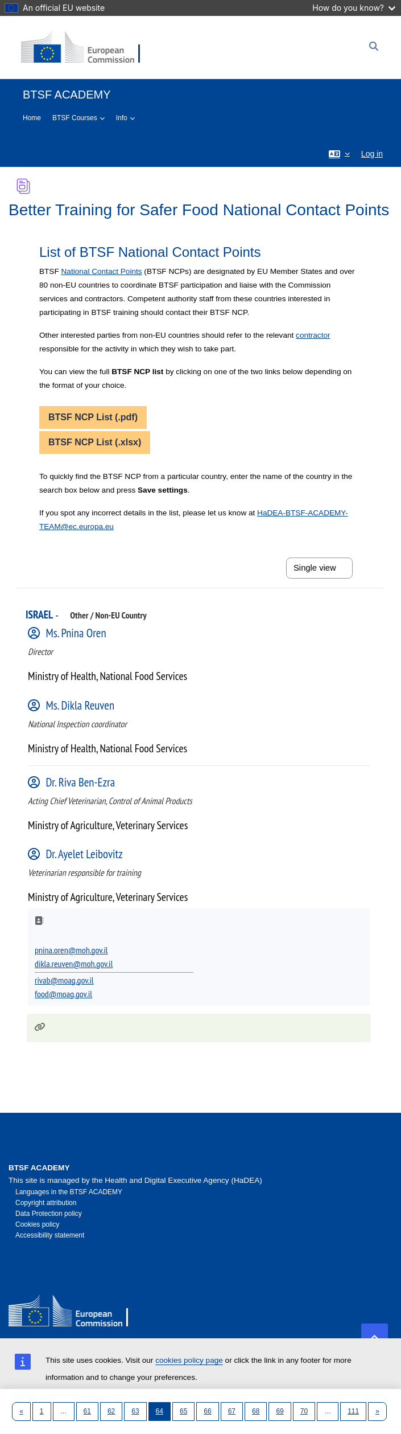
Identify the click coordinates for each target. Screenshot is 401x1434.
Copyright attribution (45, 1203)
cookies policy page (189, 1360)
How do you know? (353, 8)
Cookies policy (37, 1224)
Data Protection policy (48, 1214)
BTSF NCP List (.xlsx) (94, 442)
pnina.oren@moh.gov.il (71, 950)
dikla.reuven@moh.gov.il (74, 963)
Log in (372, 153)
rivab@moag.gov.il (64, 980)
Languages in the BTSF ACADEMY (68, 1192)
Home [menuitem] (32, 118)
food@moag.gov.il (63, 993)
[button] (339, 153)
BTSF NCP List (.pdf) (93, 417)
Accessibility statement (49, 1235)
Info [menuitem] (121, 118)
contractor (313, 335)
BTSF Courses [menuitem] (74, 118)
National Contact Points (101, 271)
